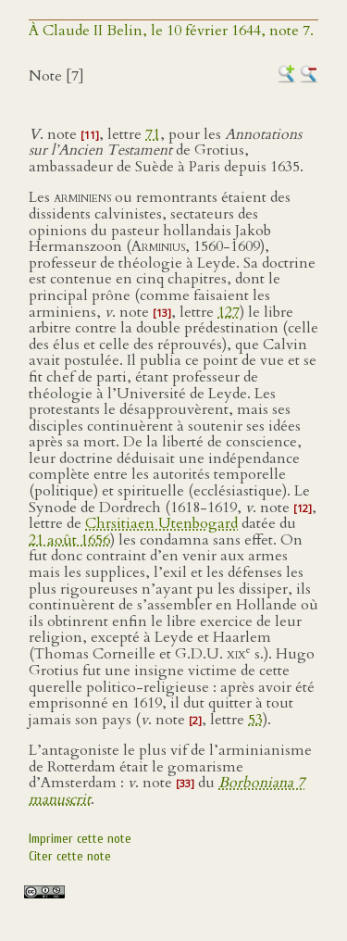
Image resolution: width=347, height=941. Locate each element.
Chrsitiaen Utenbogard (161, 523)
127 (228, 312)
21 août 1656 (69, 540)
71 (152, 134)
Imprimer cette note (80, 839)
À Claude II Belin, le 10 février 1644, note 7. (171, 30)
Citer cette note (70, 856)
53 (255, 719)
